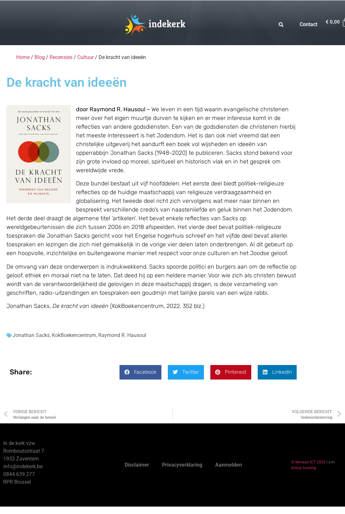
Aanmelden (228, 465)
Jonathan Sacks (31, 335)
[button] (140, 372)
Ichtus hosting (303, 468)
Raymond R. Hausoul (122, 335)
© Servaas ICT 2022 (308, 462)
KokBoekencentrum (74, 335)
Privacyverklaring (182, 465)
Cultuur (85, 57)
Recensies (61, 57)
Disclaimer (137, 465)
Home (23, 57)
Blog (39, 57)
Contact (308, 24)
